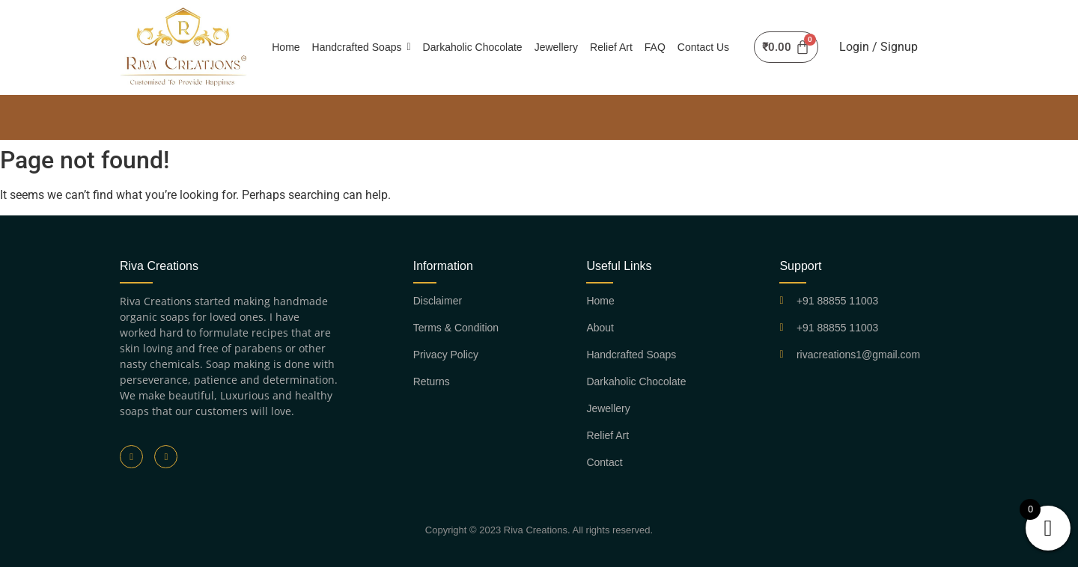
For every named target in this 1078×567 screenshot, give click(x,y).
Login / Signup (878, 47)
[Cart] (785, 47)
